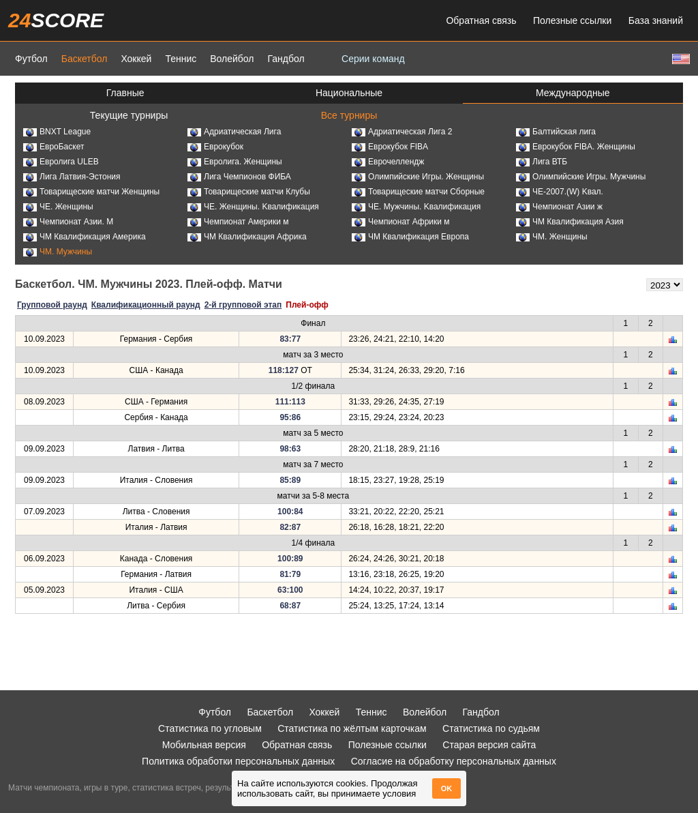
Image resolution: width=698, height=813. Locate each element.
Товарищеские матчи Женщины (91, 191)
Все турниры (349, 115)
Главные (125, 92)
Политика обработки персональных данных (238, 761)
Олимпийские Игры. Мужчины (581, 176)
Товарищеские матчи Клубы (248, 191)
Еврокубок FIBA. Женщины (575, 146)
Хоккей (136, 58)
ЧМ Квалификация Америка (84, 236)
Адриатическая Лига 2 (402, 131)
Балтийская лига (556, 131)
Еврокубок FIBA (390, 146)
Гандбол (285, 58)
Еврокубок (215, 146)
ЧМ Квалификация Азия (570, 221)
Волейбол (232, 58)
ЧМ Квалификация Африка (247, 236)
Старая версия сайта (489, 744)
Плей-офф (307, 305)
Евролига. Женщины (234, 161)
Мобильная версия (204, 744)
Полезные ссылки (572, 20)
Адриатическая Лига (234, 131)
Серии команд (373, 58)
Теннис (180, 58)
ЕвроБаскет (53, 146)
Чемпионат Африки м (401, 221)
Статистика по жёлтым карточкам (352, 728)
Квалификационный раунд (145, 305)
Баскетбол (84, 58)
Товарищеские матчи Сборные (418, 191)
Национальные (349, 92)
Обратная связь (481, 20)
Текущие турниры (129, 115)
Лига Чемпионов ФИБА (239, 176)
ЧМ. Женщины (552, 236)
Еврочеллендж (388, 161)
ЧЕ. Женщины (58, 206)
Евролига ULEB (61, 161)
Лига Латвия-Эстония (72, 176)
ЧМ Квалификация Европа (410, 236)
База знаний (655, 20)
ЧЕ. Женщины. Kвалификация (253, 206)
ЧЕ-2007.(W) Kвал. (559, 191)
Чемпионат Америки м (238, 221)
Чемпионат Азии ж (559, 206)
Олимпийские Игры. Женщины (418, 176)
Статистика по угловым (210, 728)
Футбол (31, 58)
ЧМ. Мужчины (57, 251)
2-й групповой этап (243, 305)
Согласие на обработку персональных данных (453, 761)
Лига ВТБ (541, 161)
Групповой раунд (52, 305)
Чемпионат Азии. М (68, 221)
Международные (573, 92)
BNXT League (57, 131)
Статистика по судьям (491, 728)
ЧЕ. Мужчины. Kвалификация (416, 206)
